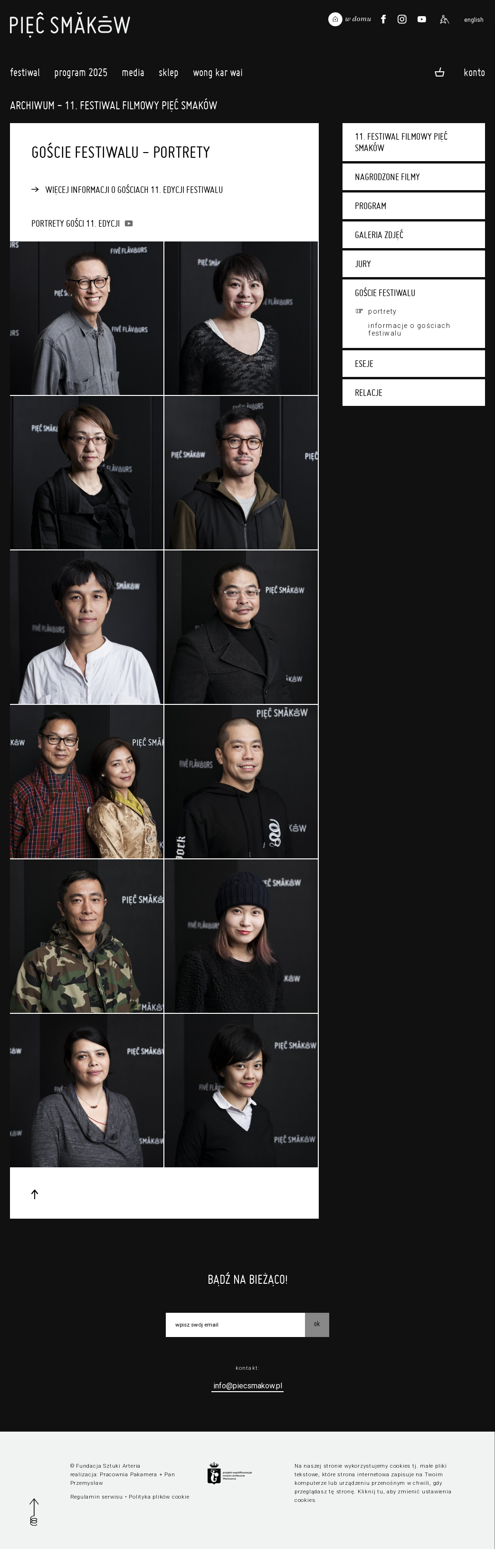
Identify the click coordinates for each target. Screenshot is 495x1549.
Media (133, 75)
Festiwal (25, 75)
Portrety (382, 311)
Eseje (364, 363)
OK (317, 1323)
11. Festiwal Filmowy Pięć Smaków (401, 142)
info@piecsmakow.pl (247, 1385)
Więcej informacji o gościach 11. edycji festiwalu (134, 189)
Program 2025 (80, 75)
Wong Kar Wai (218, 75)
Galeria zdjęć (379, 235)
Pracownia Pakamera (128, 1475)
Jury (363, 263)
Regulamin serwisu (96, 1497)
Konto (474, 72)
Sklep (169, 75)
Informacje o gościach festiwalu (409, 329)
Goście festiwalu (385, 292)
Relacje (368, 392)
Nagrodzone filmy (387, 177)
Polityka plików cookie (159, 1497)
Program (370, 206)
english (474, 20)
